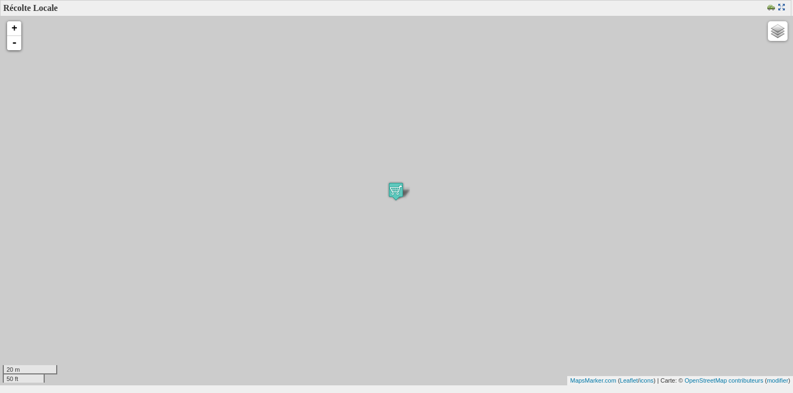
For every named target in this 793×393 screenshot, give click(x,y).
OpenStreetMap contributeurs (723, 380)
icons (647, 380)
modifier (777, 380)
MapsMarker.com (593, 380)
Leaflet (629, 380)
